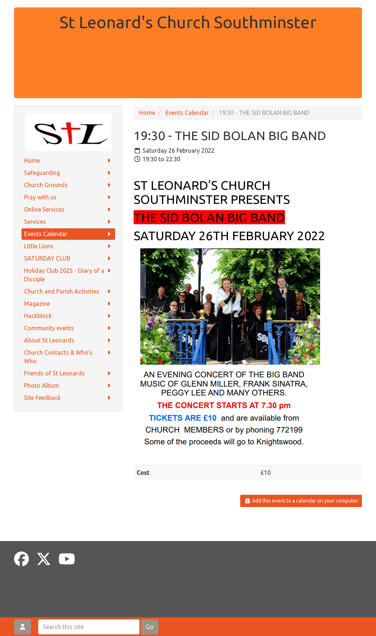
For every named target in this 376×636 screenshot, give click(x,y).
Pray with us (68, 197)
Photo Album (68, 385)
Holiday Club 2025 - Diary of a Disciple (68, 274)
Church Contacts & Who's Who (68, 356)
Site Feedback (68, 398)
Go (150, 626)
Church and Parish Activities (68, 291)
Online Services (68, 209)
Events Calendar (68, 234)
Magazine (68, 303)
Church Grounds (68, 185)
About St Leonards (68, 340)
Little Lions (68, 246)
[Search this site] (89, 627)
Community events (68, 328)
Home (68, 160)
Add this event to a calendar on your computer (301, 501)
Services (68, 222)
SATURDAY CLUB (68, 258)
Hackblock (68, 316)
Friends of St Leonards (68, 373)
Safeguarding (68, 173)
